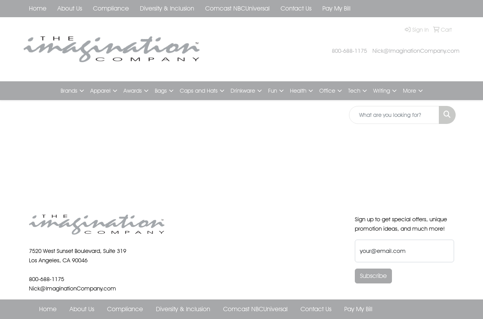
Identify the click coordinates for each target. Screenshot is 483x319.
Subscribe (373, 276)
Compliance (111, 8)
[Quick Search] (394, 115)
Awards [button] (132, 90)
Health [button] (298, 90)
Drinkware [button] (243, 90)
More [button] (409, 90)
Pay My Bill (336, 8)
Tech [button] (354, 90)
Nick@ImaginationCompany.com (416, 50)
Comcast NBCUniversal (237, 8)
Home (38, 8)
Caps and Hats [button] (199, 90)
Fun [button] (272, 90)
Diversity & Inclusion (167, 8)
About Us (69, 8)
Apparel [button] (100, 90)
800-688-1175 (349, 50)
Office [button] (327, 90)
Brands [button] (69, 90)
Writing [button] (381, 90)
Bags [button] (161, 90)
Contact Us (296, 8)
